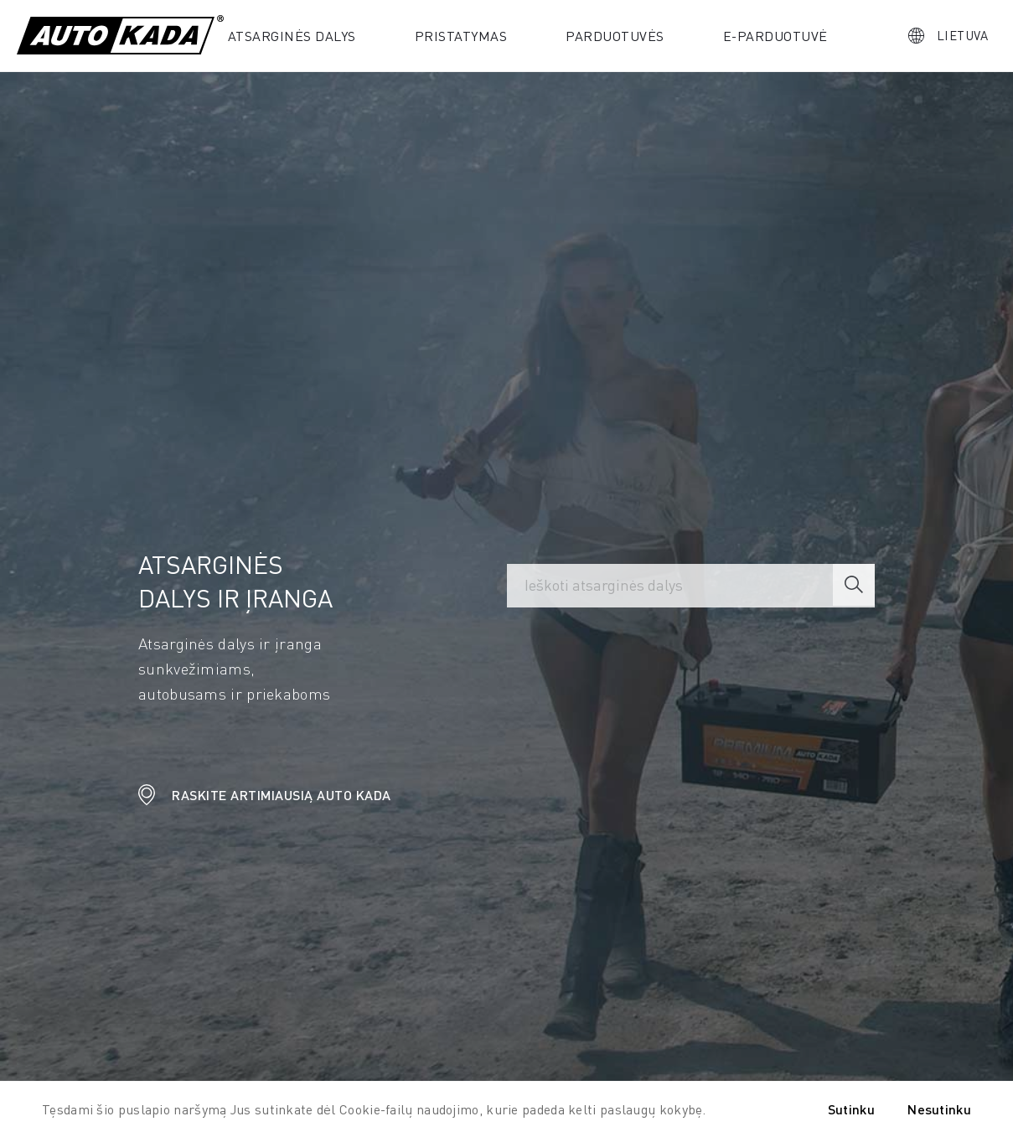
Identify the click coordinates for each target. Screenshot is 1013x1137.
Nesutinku (939, 1109)
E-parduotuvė (775, 35)
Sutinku (851, 1109)
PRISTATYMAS (461, 35)
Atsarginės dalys (292, 35)
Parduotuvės (615, 35)
